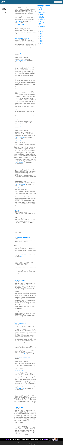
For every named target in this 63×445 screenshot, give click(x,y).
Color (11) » (40, 9)
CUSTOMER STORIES (5, 13)
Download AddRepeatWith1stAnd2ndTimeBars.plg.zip (23, 254)
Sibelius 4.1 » (41, 34)
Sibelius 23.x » (41, 38)
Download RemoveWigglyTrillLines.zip (21, 34)
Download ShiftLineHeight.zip (20, 137)
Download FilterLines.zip (19, 434)
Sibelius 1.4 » (41, 43)
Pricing (3, 8)
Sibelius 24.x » (41, 37)
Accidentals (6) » (41, 6)
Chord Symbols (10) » (42, 17)
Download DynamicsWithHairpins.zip (20, 421)
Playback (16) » (41, 13)
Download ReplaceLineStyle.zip (20, 162)
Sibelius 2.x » (40, 41)
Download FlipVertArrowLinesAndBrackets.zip (22, 367)
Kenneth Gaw (21, 256)
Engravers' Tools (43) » (42, 26)
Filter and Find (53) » (41, 16)
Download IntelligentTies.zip (19, 276)
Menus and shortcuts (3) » (42, 11)
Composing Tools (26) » (42, 10)
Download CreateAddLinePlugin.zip (20, 184)
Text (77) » (40, 15)
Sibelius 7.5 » (41, 31)
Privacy (48, 442)
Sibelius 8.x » (40, 30)
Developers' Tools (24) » (42, 25)
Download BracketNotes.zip (19, 233)
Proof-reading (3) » (41, 14)
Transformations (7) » (42, 22)
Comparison (4, 9)
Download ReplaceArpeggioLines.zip (20, 60)
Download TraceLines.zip (19, 403)
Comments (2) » (41, 20)
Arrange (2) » (40, 7)
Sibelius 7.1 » (41, 32)
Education (4, 12)
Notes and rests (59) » (42, 12)
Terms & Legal (43, 442)
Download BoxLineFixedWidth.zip (20, 388)
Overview (3, 5)
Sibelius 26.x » (41, 36)
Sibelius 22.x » (41, 39)
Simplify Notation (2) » (42, 19)
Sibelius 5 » (40, 33)
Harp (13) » (40, 21)
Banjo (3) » (40, 24)
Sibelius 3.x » (40, 35)
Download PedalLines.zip (19, 21)
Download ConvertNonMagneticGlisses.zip (21, 353)
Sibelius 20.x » (41, 40)
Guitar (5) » (40, 23)
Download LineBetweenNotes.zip (20, 122)
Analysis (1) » (41, 8)
